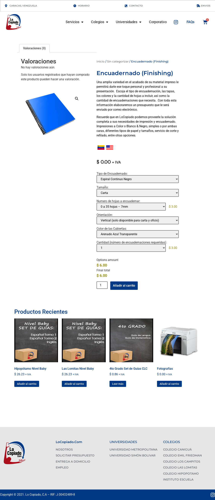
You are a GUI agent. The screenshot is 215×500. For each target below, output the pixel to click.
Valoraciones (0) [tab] (34, 48)
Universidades (128, 22)
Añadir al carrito (124, 285)
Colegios (99, 22)
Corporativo (158, 22)
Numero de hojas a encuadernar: (118, 201)
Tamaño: (103, 187)
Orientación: (105, 214)
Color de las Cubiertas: (112, 228)
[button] (76, 98)
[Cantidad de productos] (102, 285)
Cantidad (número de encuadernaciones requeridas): (132, 242)
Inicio (101, 61)
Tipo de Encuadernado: (112, 173)
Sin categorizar (118, 61)
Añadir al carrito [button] (26, 383)
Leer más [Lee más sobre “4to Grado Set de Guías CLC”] (117, 383)
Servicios (74, 22)
